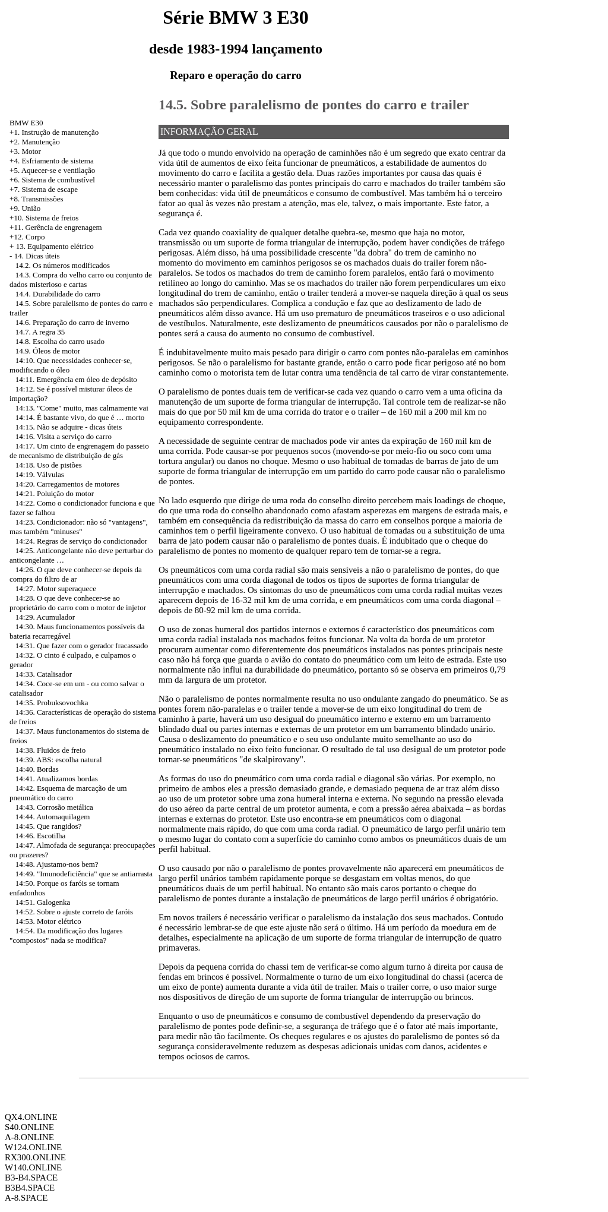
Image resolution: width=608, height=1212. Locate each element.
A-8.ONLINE (29, 1137)
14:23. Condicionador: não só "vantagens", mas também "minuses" (79, 526)
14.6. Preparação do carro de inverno (72, 322)
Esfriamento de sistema (57, 160)
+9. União (25, 208)
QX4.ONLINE (31, 1117)
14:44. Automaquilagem (52, 816)
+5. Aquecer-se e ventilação (52, 170)
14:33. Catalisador (43, 674)
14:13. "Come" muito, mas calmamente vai (81, 407)
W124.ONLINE (33, 1147)
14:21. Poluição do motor (54, 493)
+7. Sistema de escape (44, 189)
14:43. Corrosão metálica (54, 807)
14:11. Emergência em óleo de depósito (76, 379)
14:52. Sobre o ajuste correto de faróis (74, 911)
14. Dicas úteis (37, 255)
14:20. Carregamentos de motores (67, 483)
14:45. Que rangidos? (48, 826)
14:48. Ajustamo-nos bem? (57, 864)
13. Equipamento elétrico (55, 246)
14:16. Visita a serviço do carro (63, 436)
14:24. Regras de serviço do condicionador (81, 540)
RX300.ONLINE (35, 1157)
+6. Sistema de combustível (52, 179)
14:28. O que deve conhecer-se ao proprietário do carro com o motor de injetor (78, 603)
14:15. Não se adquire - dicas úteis (68, 426)
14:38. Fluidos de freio (50, 750)
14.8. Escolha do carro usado (59, 341)
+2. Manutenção (35, 141)
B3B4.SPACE (30, 1187)
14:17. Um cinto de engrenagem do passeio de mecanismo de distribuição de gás (79, 450)
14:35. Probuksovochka (51, 702)
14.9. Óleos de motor (47, 350)
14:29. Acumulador (45, 617)
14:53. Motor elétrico (48, 921)
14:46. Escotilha (40, 835)
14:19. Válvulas (39, 474)
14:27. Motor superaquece (55, 588)
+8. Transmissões (36, 198)
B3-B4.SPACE (31, 1177)
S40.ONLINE (29, 1127)
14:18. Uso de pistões (48, 464)
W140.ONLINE (33, 1167)
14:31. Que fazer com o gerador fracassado (81, 645)
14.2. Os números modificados (62, 265)
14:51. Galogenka (42, 902)
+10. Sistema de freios (44, 217)
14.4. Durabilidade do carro (57, 293)
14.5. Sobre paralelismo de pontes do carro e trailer (314, 104)
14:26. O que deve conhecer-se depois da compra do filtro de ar (76, 574)
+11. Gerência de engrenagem (56, 227)
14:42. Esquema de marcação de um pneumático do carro (68, 793)
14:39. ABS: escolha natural (58, 759)
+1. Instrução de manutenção (54, 132)
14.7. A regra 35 (40, 331)
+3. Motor (25, 151)
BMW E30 (26, 122)
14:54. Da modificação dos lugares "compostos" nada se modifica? (66, 935)
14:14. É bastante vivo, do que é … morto (79, 417)
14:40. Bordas (37, 769)
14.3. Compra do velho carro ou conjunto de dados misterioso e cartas (81, 279)
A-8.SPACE (26, 1197)
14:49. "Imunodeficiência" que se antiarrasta (84, 873)
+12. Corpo (27, 236)
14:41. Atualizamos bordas (56, 778)
